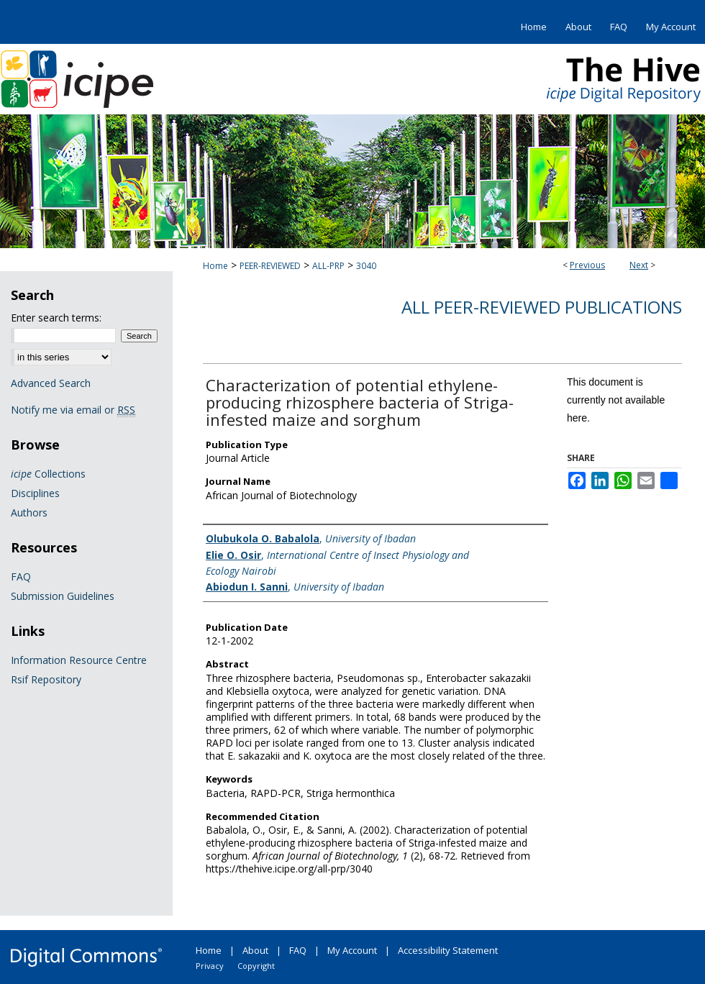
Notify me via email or (73, 409)
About (255, 950)
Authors (29, 512)
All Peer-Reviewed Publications (541, 307)
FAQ (21, 576)
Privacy (210, 965)
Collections (48, 473)
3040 (366, 266)
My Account (352, 950)
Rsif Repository (46, 679)
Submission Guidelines (62, 596)
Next (638, 265)
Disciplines (35, 493)
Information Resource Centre (79, 660)
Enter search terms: (56, 317)
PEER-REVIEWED (270, 266)
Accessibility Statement (448, 950)
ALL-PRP (328, 266)
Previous (587, 265)
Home (215, 266)
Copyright (256, 965)
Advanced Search (51, 383)
